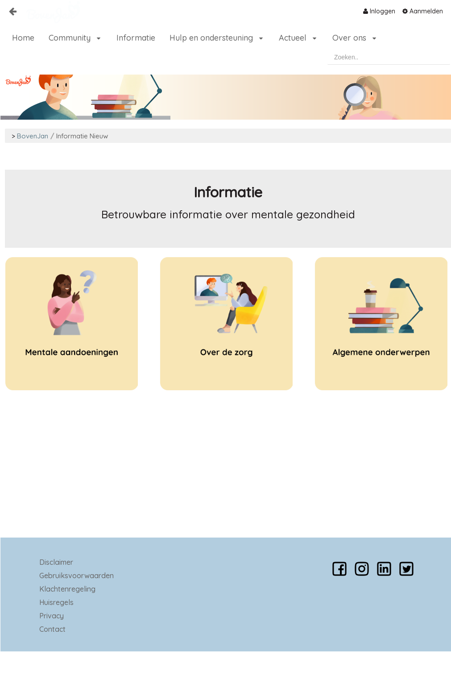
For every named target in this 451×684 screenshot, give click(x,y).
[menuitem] (379, 11)
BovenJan (32, 136)
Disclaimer (56, 562)
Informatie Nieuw (82, 136)
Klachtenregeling (67, 588)
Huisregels (56, 602)
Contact (52, 629)
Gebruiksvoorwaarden (76, 575)
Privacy (51, 615)
